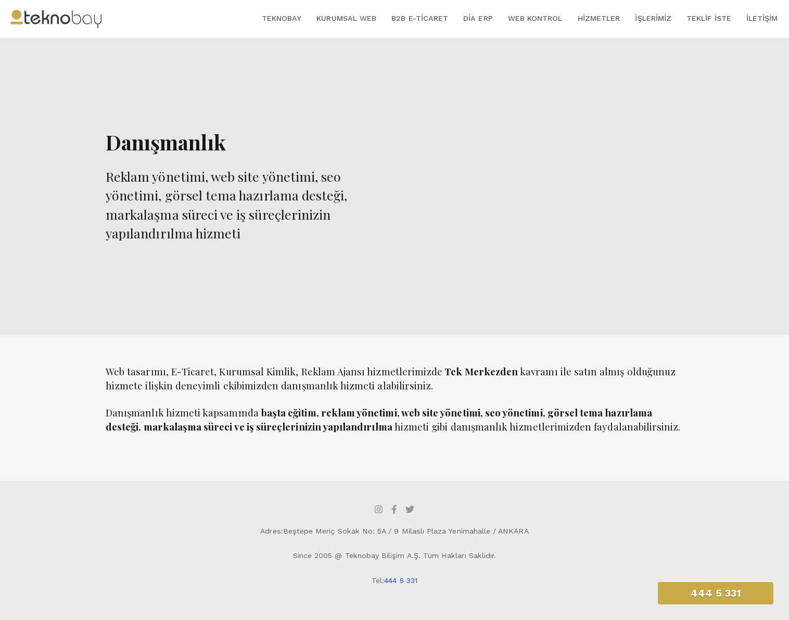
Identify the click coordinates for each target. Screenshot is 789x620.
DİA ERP (477, 18)
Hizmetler (599, 18)
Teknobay (281, 18)
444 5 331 (400, 580)
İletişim (762, 18)
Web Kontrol (535, 18)
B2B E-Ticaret (419, 18)
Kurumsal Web (346, 18)
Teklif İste (708, 18)
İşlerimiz (653, 18)
